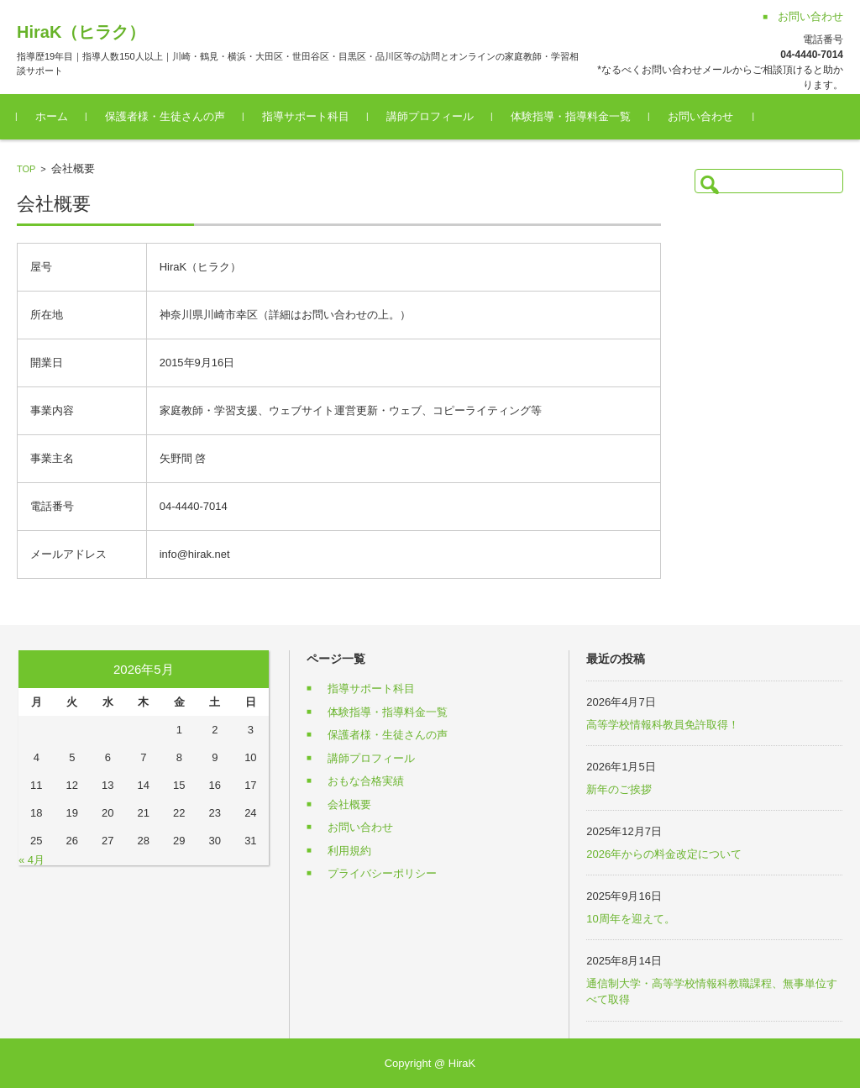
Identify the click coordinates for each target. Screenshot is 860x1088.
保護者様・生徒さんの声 (165, 116)
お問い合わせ (700, 116)
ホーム (51, 116)
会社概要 (349, 804)
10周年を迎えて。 (630, 918)
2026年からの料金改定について (664, 854)
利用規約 (349, 850)
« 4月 (31, 860)
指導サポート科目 (305, 116)
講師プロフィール (430, 116)
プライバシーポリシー (382, 873)
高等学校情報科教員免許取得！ (662, 724)
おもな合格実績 (366, 781)
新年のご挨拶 (619, 789)
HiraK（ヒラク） (81, 32)
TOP (26, 169)
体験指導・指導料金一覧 (571, 116)
